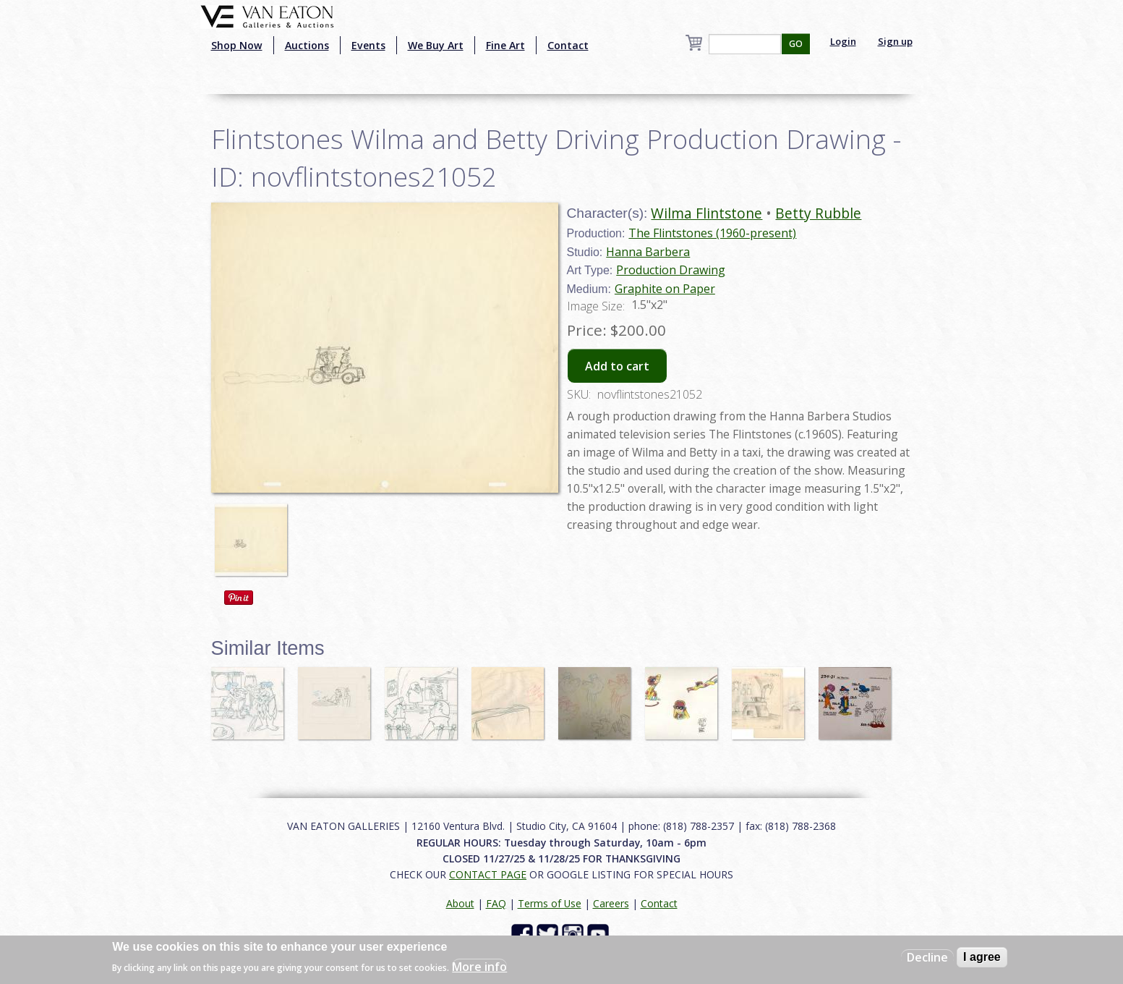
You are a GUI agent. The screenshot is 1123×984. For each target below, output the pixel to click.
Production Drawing (670, 270)
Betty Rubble (818, 213)
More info (479, 967)
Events (368, 45)
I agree (982, 957)
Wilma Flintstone (706, 213)
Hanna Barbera (648, 252)
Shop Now (236, 45)
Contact (568, 45)
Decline (927, 957)
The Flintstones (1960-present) (712, 233)
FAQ (496, 903)
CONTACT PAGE (487, 874)
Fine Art (505, 45)
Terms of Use (549, 903)
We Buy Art (436, 45)
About (460, 903)
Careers (611, 903)
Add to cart (617, 366)
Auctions (307, 45)
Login (843, 41)
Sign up (895, 41)
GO (796, 44)
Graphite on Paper (665, 289)
